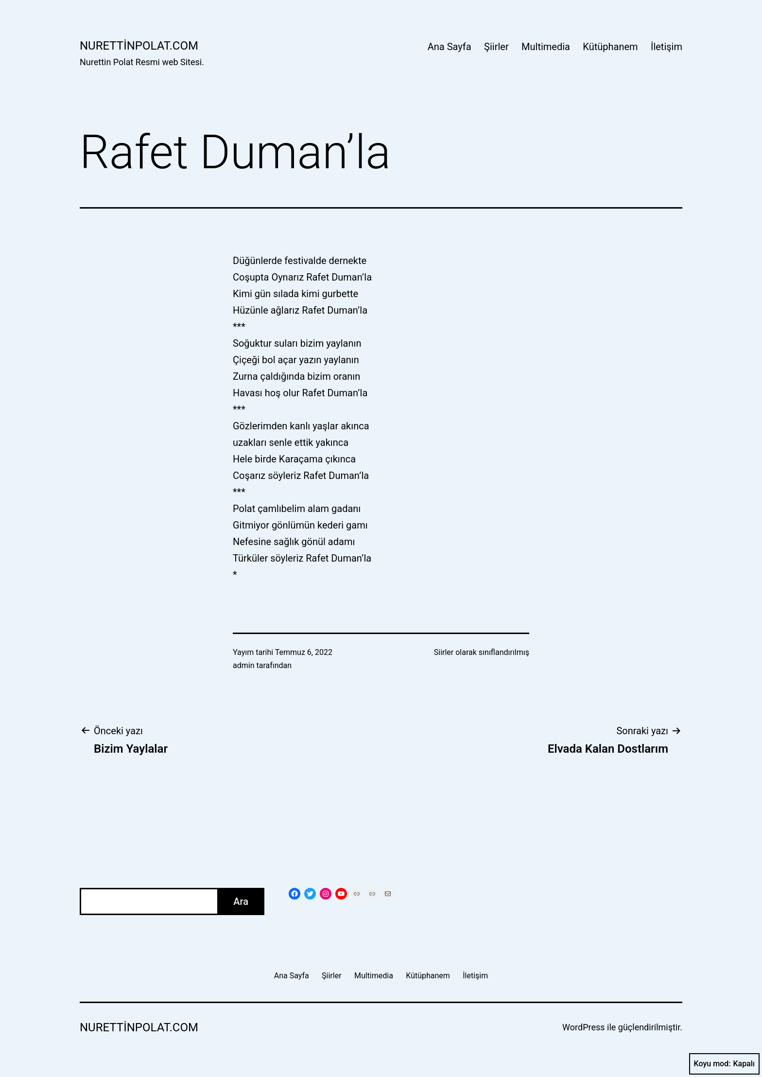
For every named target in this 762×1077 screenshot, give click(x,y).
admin (243, 665)
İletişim (666, 47)
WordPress (583, 1027)
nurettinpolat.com (139, 46)
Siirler (444, 652)
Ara (240, 901)
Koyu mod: (724, 1064)
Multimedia (545, 47)
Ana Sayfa (449, 47)
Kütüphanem (610, 47)
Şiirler (496, 47)
